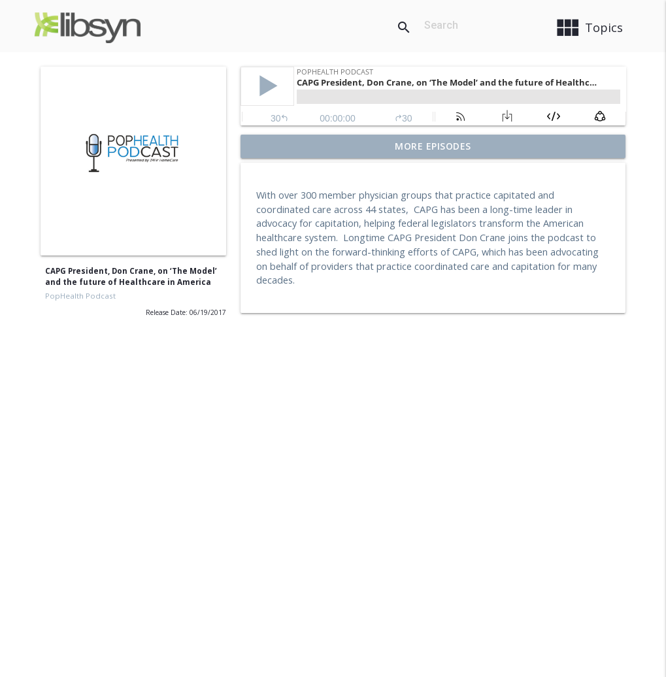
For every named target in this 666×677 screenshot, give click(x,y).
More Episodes (433, 146)
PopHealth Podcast (80, 296)
